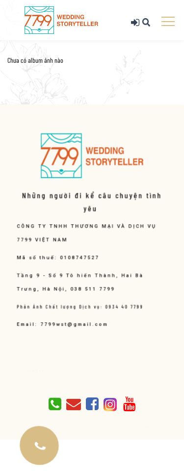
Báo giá (43, 370)
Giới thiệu (32, 370)
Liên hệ (39, 372)
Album (40, 370)
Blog (45, 370)
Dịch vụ (36, 370)
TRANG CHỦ (39, 368)
